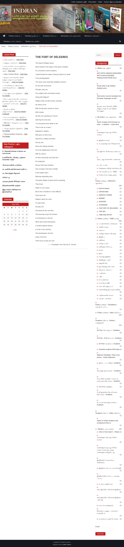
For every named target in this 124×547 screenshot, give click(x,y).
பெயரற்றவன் (103, 280)
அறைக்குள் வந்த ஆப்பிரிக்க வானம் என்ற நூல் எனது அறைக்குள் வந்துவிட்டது (107, 450)
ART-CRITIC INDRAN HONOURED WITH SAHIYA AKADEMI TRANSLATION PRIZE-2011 (109, 75)
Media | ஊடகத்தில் (32, 41)
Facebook (5, 114)
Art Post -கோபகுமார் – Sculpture (108, 330)
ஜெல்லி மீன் (103, 263)
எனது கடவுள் (103, 243)
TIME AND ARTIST (105, 215)
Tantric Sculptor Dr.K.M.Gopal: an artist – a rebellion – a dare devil (108, 123)
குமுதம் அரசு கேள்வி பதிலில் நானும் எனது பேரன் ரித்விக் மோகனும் (107, 108)
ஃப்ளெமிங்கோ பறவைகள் (108, 224)
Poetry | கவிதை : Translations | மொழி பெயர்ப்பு (106, 306)
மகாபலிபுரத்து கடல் (106, 286)
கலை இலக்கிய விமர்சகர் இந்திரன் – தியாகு (109, 499)
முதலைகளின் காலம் (106, 295)
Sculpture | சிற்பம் (49, 36)
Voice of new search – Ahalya (109, 432)
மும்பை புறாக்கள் (105, 298)
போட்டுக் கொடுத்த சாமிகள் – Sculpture (107, 404)
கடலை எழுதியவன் (106, 484)
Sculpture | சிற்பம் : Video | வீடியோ (107, 413)
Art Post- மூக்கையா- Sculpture (109, 344)
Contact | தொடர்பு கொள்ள (113, 2)
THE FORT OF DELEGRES (108, 208)
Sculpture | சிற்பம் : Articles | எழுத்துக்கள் (105, 322)
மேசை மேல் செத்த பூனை (108, 175)
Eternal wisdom (104, 188)
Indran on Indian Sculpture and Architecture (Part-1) (107, 422)
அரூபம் (102, 230)
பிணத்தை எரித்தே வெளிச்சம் (109, 168)
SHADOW (102, 201)
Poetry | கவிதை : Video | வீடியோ (109, 312)
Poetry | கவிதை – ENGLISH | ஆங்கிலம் (105, 182)
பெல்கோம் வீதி (104, 283)
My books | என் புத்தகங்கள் (71, 36)
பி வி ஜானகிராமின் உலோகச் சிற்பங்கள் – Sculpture (107, 393)
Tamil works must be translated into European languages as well (109, 97)
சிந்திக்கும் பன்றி (104, 260)
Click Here (20, 59)
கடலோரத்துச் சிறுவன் (11, 173)
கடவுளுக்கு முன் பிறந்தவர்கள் (109, 143)
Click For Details (17, 82)
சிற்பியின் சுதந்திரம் (105, 387)
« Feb (15, 230)
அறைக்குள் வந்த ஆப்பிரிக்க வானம (107, 134)
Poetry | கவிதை (14, 36)
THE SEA (102, 211)
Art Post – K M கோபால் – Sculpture (109, 338)
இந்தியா (102, 237)
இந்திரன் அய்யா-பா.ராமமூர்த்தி (110, 468)
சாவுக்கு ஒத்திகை (105, 257)
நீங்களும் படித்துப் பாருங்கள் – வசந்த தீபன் (108, 512)
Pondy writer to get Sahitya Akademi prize (106, 87)
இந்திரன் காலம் (104, 140)
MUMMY (102, 198)
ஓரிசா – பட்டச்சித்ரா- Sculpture (110, 363)
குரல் (100, 253)
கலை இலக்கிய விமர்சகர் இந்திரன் (109, 489)
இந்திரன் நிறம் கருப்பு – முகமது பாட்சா (108, 477)
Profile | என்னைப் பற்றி (78, 2)
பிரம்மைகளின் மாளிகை (12, 165)
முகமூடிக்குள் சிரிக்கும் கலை (13, 181)
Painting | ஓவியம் (31, 36)
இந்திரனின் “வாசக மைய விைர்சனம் (105, 461)
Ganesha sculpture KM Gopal (109, 349)
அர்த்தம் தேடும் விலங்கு (107, 233)
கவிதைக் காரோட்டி (105, 247)
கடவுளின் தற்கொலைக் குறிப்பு (14, 169)
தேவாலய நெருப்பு (105, 270)
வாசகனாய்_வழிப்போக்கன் (108, 519)
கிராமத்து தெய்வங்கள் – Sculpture (109, 371)
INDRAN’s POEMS (105, 195)
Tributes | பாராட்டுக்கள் (12, 41)
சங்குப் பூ (6, 177)
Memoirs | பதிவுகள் (91, 36)
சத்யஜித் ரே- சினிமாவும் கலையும (108, 151)
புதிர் (100, 276)
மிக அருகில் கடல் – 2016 (108, 171)
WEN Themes (67, 544)
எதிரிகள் (102, 240)
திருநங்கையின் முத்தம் (11, 185)
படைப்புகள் (103, 165)
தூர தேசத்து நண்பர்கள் (107, 266)
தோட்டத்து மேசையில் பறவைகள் (108, 159)
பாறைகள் (102, 273)
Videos (100, 2)
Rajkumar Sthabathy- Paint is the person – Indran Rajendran (108, 356)
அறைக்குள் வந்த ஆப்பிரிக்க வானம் (107, 439)
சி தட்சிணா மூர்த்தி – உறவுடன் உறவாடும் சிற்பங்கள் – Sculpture (108, 380)
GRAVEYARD (103, 192)
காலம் (101, 250)
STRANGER (103, 205)
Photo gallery (92, 2)
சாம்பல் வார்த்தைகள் (106, 505)
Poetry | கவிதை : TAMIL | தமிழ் (108, 218)
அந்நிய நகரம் (104, 227)
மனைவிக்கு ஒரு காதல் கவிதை (109, 289)
